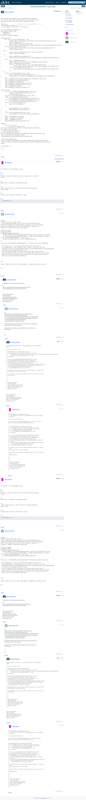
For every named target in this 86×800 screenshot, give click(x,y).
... (2, 173)
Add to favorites (69, 24)
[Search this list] (75, 2)
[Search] (84, 2)
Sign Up (64, 2)
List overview (68, 14)
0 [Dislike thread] (59, 155)
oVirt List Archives (11, 2)
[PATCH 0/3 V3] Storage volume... (78, 7)
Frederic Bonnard (9, 214)
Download (69, 18)
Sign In (58, 2)
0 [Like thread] (57, 155)
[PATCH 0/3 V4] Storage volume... (8, 7)
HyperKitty (43, 798)
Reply (2, 156)
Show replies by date (59, 159)
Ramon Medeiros (9, 12)
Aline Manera (8, 162)
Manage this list (50, 2)
